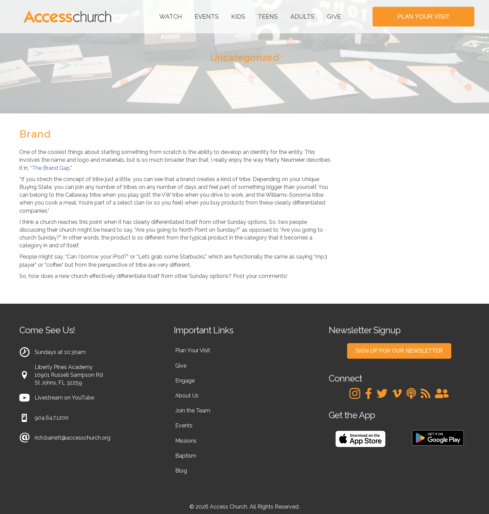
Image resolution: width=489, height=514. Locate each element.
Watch (170, 16)
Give (334, 16)
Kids (238, 16)
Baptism (185, 456)
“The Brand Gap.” (51, 168)
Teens (268, 16)
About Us (187, 395)
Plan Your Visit (192, 350)
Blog (181, 470)
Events (207, 16)
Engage (185, 380)
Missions (186, 441)
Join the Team (192, 410)
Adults (302, 16)
